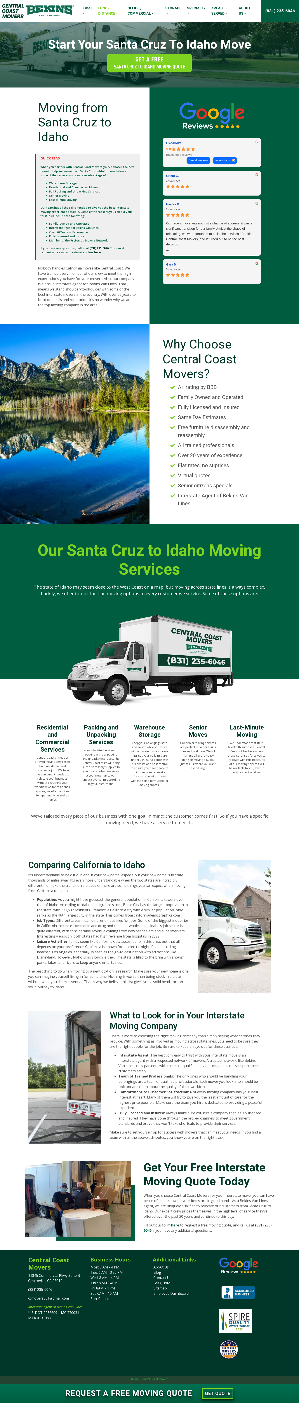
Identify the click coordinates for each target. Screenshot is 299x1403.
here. (98, 252)
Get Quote (161, 1283)
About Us (245, 11)
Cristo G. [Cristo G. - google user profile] (172, 176)
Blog (157, 1272)
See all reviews (198, 160)
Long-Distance (106, 11)
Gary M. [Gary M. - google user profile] (171, 264)
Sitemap (160, 1288)
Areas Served (217, 11)
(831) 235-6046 (280, 10)
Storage (173, 8)
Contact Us (162, 1277)
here (175, 1225)
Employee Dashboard (171, 1293)
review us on (223, 160)
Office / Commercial (139, 11)
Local (87, 8)
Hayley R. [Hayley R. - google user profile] (173, 204)
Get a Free (149, 62)
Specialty (196, 8)
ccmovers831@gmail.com (48, 1298)
